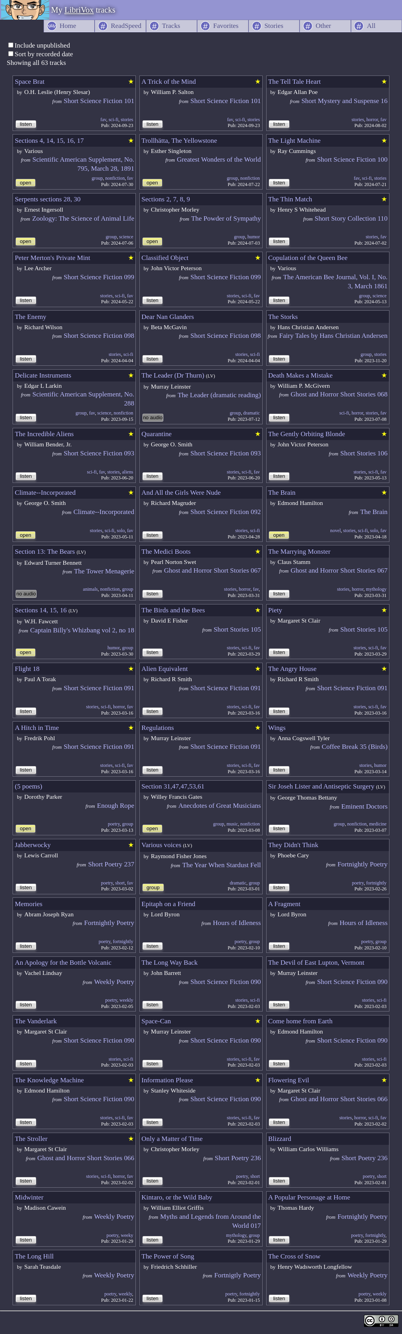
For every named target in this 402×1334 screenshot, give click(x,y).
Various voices (161, 845)
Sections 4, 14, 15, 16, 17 (49, 140)
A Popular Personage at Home (309, 1197)
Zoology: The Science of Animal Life (83, 218)
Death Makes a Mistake (300, 375)
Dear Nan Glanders (167, 317)
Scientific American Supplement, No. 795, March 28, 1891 (83, 164)
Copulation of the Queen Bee (307, 258)
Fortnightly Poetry (363, 864)
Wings (277, 727)
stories (127, 119)
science (126, 237)
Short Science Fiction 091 (99, 688)
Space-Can (156, 1021)
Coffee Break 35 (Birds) (355, 746)
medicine (377, 824)
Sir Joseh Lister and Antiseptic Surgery (321, 786)
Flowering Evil (288, 1080)
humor (253, 237)
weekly (126, 1000)
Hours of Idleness (237, 923)
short (119, 883)
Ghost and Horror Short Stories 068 (339, 394)
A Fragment (284, 904)
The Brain (282, 492)
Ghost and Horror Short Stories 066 (339, 1099)
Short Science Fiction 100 (352, 159)
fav (103, 119)
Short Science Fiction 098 (99, 335)
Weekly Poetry (114, 982)
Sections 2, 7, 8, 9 (165, 199)
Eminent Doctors (364, 806)
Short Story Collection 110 (351, 218)
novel (335, 530)
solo (121, 530)
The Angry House (292, 669)
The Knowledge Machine (49, 1080)
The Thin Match (290, 199)
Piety (275, 610)
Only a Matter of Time (172, 1138)
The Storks (283, 317)
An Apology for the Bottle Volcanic (63, 962)
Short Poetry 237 (111, 864)
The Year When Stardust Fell (221, 865)
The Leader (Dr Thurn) (172, 375)
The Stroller (31, 1138)
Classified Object (164, 258)
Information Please (167, 1080)
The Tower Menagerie (104, 571)
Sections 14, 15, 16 (41, 610)
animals (90, 589)
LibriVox (79, 9)
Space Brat (30, 81)
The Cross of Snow (294, 1256)
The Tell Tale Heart (294, 81)
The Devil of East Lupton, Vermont (316, 962)
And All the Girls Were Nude (181, 492)
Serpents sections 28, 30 (48, 199)
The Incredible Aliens (44, 434)
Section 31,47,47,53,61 (172, 786)
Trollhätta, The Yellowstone (179, 140)
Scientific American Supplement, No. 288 (83, 399)
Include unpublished (42, 45)
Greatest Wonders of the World (219, 159)
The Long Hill (34, 1256)
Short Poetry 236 (238, 1158)
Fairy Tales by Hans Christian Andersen (333, 335)
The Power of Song (167, 1256)
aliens (127, 472)
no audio (153, 417)
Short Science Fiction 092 (225, 512)
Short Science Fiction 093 (99, 453)
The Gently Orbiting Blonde (306, 434)
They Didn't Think (293, 845)
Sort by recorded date (44, 54)
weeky (127, 1235)
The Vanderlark (36, 1021)
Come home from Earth (300, 1021)
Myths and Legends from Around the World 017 (210, 1221)
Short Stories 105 (237, 629)
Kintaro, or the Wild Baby (176, 1197)
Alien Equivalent (164, 669)
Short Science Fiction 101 (99, 101)
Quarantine (156, 434)
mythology (376, 589)
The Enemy (30, 317)
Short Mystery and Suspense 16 (344, 101)
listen (26, 124)
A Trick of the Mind (168, 81)
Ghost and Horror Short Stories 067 (212, 570)
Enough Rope (115, 805)
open (25, 183)
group (97, 178)
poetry (114, 824)
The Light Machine (294, 140)
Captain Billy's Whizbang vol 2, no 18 (82, 630)
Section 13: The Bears (45, 551)
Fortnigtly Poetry (237, 1275)
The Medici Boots (165, 551)
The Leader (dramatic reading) (219, 395)
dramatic (251, 413)
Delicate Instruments (43, 375)
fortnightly (376, 883)
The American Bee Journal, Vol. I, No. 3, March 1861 (335, 281)
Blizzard (279, 1138)
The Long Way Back (169, 962)
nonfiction (115, 178)
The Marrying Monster (299, 551)
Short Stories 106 (363, 453)
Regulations (157, 727)
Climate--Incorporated (45, 492)
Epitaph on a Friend (168, 904)
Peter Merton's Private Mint (52, 258)
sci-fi (114, 119)
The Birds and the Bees (173, 610)
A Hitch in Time (37, 727)
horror (372, 119)
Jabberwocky (33, 845)
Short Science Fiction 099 (99, 277)
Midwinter (29, 1197)
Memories (28, 904)
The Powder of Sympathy (226, 218)
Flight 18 (27, 669)
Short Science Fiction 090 (225, 982)
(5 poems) (28, 786)
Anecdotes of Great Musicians (219, 805)
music (232, 824)
